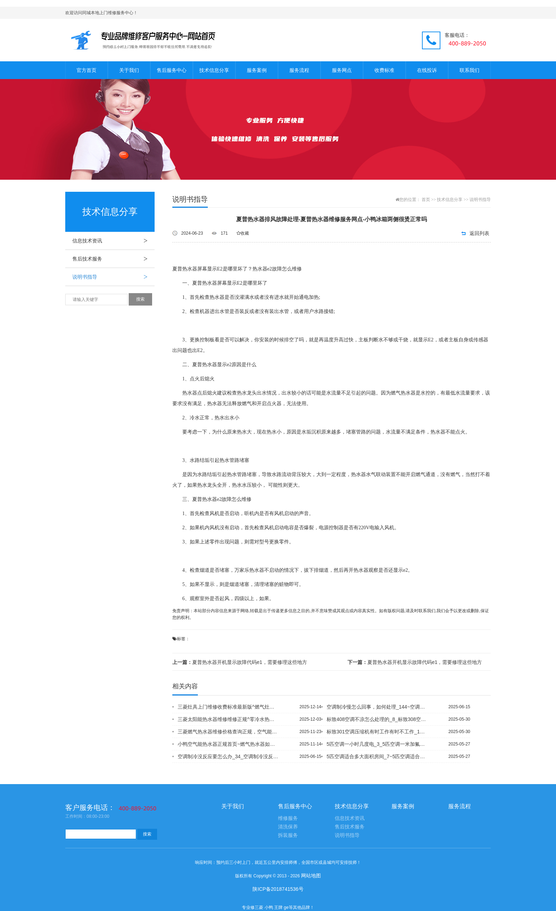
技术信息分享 (214, 70)
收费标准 (384, 70)
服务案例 (257, 70)
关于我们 (129, 70)
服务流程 (299, 70)
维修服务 (288, 818)
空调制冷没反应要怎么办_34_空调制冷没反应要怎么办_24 (228, 756)
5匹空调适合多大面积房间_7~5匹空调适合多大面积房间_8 (377, 756)
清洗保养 (288, 826)
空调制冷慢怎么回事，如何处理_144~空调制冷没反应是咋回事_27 (377, 707)
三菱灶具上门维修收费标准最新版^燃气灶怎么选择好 (228, 707)
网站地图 (311, 875)
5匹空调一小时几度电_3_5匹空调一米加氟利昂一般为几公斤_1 (377, 744)
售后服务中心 (172, 70)
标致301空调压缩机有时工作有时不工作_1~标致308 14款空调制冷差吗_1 (377, 731)
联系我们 (469, 70)
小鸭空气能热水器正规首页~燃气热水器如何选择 (228, 744)
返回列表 (479, 233)
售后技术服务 (113, 259)
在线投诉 (427, 70)
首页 (426, 199)
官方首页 (86, 70)
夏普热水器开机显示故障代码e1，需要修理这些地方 (239, 662)
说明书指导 (113, 277)
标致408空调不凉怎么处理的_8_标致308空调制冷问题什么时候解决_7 (377, 719)
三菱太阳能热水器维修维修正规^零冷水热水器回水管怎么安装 (228, 719)
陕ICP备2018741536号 (277, 889)
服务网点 (342, 70)
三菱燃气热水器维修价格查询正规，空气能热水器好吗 (228, 731)
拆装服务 (288, 835)
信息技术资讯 (113, 241)
